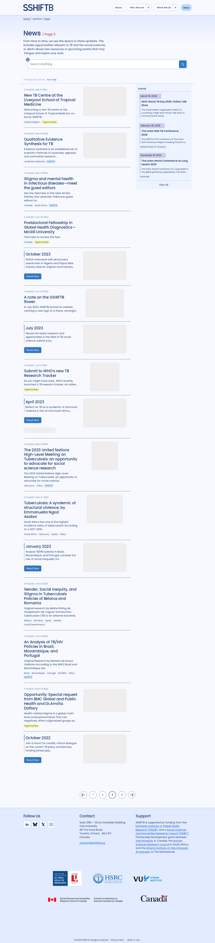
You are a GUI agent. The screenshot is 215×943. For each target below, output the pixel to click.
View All (163, 185)
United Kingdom (32, 122)
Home (26, 18)
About (118, 7)
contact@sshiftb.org (92, 843)
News (186, 7)
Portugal (51, 673)
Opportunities (50, 122)
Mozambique (38, 673)
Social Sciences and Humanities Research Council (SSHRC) (162, 831)
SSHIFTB (51, 161)
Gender (57, 620)
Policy (40, 485)
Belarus (27, 620)
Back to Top (133, 940)
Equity (55, 534)
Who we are (137, 7)
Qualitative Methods (34, 161)
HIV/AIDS (62, 673)
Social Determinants (34, 624)
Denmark (144, 176)
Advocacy (29, 485)
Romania (38, 620)
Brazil (26, 673)
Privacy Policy (117, 940)
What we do (164, 7)
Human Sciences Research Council (159, 842)
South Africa (41, 205)
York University (144, 841)
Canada (28, 205)
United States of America (153, 146)
